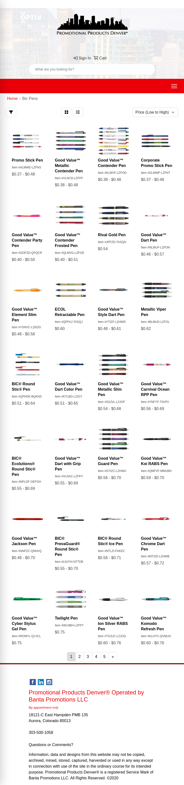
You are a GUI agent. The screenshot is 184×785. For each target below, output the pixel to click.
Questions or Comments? (51, 745)
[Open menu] (174, 86)
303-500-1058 (41, 732)
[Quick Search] (87, 69)
